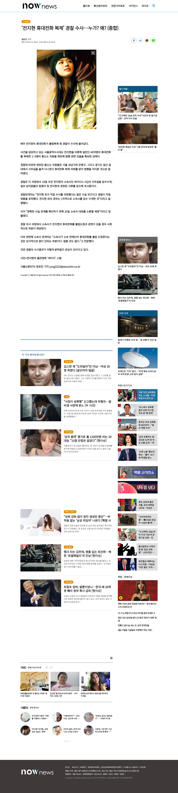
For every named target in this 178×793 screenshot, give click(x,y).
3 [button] (68, 741)
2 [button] (66, 741)
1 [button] (64, 741)
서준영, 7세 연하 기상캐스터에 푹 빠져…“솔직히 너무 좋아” (103, 732)
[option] (33, 685)
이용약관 (83, 767)
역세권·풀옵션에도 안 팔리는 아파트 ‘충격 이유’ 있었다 (34, 694)
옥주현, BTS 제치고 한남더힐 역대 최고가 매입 (95, 694)
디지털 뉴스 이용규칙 (131, 767)
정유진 (24, 39)
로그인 (67, 767)
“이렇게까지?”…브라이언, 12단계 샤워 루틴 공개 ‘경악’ (71, 718)
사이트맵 (142, 767)
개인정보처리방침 (93, 767)
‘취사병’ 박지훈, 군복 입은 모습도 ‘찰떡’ (40, 730)
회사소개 (75, 767)
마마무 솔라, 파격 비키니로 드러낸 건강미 (72, 730)
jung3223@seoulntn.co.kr (65, 266)
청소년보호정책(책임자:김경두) (111, 767)
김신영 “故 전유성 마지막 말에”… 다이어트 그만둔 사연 (64, 694)
